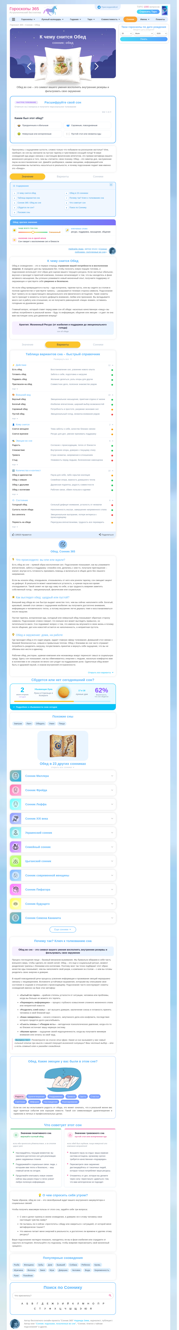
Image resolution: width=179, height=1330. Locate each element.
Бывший (63, 1265)
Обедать (41, 723)
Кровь (101, 1265)
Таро (91, 19)
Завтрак (18, 723)
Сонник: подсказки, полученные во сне (55, 1323)
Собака (76, 1265)
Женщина (29, 1265)
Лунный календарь (53, 19)
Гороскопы (28, 19)
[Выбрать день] (126, 33)
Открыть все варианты (101, 672)
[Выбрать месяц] (144, 33)
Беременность (21, 1275)
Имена (145, 19)
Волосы (32, 1270)
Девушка (65, 1270)
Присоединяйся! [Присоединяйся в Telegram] (107, 7)
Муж (54, 1270)
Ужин (53, 723)
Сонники (98, 176)
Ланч (29, 723)
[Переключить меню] (13, 19)
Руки (36, 1275)
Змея (43, 1270)
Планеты (160, 19)
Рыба (17, 1265)
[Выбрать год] (161, 33)
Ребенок (89, 1265)
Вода (90, 1270)
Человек (79, 1270)
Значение (27, 176)
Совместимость (110, 19)
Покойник (48, 1275)
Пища (64, 723)
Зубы (42, 1265)
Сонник (130, 19)
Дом (52, 1265)
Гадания (75, 19)
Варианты (63, 176)
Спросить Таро (148, 11)
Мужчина (18, 1270)
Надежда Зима (75, 249)
